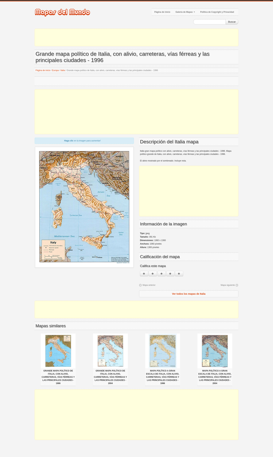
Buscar (232, 21)
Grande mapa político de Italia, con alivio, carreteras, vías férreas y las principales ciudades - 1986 (58, 377)
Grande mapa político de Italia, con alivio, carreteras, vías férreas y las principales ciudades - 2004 (110, 377)
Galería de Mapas (185, 12)
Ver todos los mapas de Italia (188, 293)
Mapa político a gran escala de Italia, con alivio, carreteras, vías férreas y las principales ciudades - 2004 (214, 377)
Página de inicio (162, 12)
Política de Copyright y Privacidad (217, 12)
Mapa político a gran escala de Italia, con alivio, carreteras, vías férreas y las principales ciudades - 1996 (162, 377)
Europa (55, 70)
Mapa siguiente (228, 285)
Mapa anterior (149, 285)
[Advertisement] (136, 37)
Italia (63, 70)
